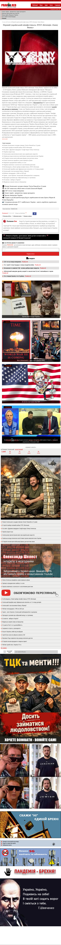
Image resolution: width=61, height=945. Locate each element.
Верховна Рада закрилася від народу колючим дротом (17, 638)
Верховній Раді (38, 102)
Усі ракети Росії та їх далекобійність (12, 625)
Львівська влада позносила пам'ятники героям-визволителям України (23, 156)
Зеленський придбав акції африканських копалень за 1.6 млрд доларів (24, 169)
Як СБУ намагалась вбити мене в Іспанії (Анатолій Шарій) (23, 188)
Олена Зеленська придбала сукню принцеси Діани (18, 160)
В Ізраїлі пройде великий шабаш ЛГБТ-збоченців (18, 147)
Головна (4, 22)
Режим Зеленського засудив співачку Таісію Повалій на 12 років (22, 145)
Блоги (51, 5)
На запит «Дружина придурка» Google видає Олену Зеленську (21, 149)
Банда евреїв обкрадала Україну (10, 15)
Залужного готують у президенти (11, 628)
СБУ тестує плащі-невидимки (14, 191)
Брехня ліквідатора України (13, 195)
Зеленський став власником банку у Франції (16, 171)
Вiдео (41, 5)
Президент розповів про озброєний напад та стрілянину (20, 177)
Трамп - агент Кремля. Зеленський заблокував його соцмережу (22, 175)
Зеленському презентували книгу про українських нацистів (21, 154)
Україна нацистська (9, 152)
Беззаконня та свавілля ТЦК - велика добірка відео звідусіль (21, 268)
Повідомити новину (55, 9)
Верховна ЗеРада (7, 216)
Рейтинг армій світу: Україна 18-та (11, 644)
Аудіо (46, 5)
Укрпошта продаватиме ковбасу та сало (15, 162)
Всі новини (4, 648)
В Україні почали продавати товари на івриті (14, 641)
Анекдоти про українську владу (11, 841)
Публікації (35, 5)
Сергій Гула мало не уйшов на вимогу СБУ (13, 635)
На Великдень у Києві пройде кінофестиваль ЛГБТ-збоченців (21, 167)
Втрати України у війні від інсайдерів (12, 631)
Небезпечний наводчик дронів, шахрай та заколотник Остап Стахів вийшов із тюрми (28, 271)
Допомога (57, 0)
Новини (9, 22)
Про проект (40, 0)
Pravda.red (5, 213)
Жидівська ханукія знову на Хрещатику (15, 182)
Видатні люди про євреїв (9, 843)
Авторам (46, 0)
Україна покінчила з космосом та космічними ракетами (19, 164)
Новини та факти (28, 216)
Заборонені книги (17, 216)
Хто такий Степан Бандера (9, 16)
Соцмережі (57, 5)
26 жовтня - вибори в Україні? (12, 180)
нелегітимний (19, 449)
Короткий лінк (6, 208)
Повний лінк (14, 208)
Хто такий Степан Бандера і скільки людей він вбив (19, 265)
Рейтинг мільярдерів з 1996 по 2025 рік (15, 173)
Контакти (51, 0)
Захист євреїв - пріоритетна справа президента (14, 11)
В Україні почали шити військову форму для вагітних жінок (21, 158)
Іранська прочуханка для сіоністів (10, 13)
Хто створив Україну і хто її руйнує (14, 276)
